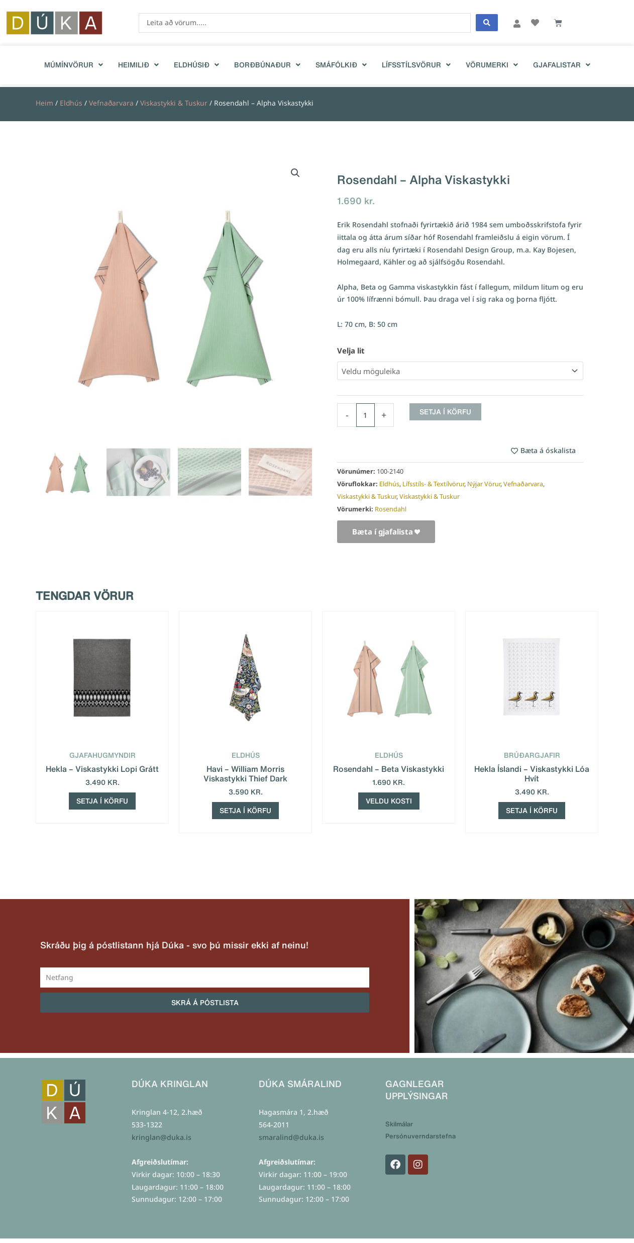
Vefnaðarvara (111, 103)
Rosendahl (390, 509)
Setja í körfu (445, 411)
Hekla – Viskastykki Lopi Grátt (102, 769)
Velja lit (351, 350)
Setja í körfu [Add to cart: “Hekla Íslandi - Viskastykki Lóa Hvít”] (532, 810)
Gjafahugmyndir (102, 755)
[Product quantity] (365, 415)
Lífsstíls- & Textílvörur (433, 484)
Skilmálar (399, 1124)
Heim (44, 103)
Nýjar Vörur (483, 484)
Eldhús (71, 103)
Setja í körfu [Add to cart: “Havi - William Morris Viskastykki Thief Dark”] (245, 810)
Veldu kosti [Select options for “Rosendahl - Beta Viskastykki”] (389, 801)
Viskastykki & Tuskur (173, 103)
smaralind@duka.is (291, 1137)
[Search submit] (487, 22)
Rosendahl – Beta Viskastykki (388, 769)
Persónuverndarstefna (420, 1136)
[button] (295, 173)
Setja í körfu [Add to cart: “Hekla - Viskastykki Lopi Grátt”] (102, 801)
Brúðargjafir (532, 755)
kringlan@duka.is (161, 1137)
